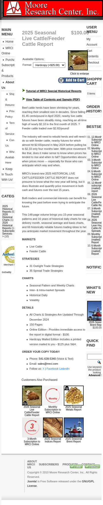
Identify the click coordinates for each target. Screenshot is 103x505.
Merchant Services (13, 264)
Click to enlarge (78, 72)
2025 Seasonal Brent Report (73, 440)
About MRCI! (32, 463)
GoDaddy (6, 272)
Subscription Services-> (9, 234)
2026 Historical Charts (7, 217)
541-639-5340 (47, 358)
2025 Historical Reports (7, 209)
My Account (91, 41)
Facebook (53, 368)
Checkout (92, 62)
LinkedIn (64, 368)
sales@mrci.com (48, 363)
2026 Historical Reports (7, 225)
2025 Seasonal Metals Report (73, 408)
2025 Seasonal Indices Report (52, 440)
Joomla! (32, 481)
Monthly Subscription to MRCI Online (53, 410)
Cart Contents (92, 53)
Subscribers (49, 464)
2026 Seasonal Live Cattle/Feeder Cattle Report (32, 411)
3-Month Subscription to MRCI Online (32, 441)
